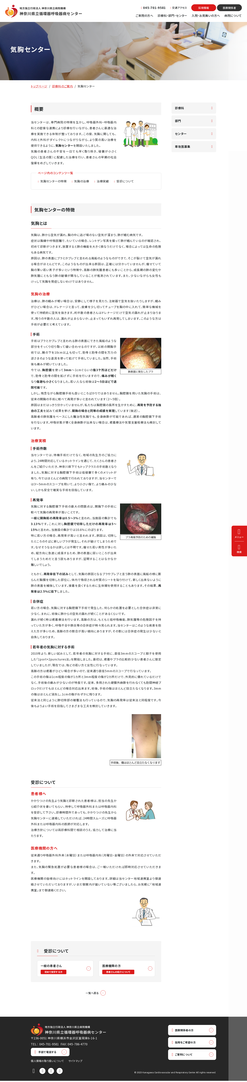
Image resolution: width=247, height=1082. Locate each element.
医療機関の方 (119, 969)
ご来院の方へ (144, 15)
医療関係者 (229, 8)
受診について (125, 181)
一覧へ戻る (92, 994)
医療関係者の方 (184, 1031)
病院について (233, 15)
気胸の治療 (81, 181)
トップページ (39, 86)
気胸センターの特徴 (53, 181)
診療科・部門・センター (172, 15)
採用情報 (203, 8)
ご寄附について (184, 1057)
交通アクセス (178, 7)
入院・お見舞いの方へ (206, 15)
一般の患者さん (54, 969)
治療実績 (103, 181)
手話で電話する (45, 1053)
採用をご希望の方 (185, 1044)
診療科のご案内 (62, 86)
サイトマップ (75, 1062)
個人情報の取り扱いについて (47, 1062)
